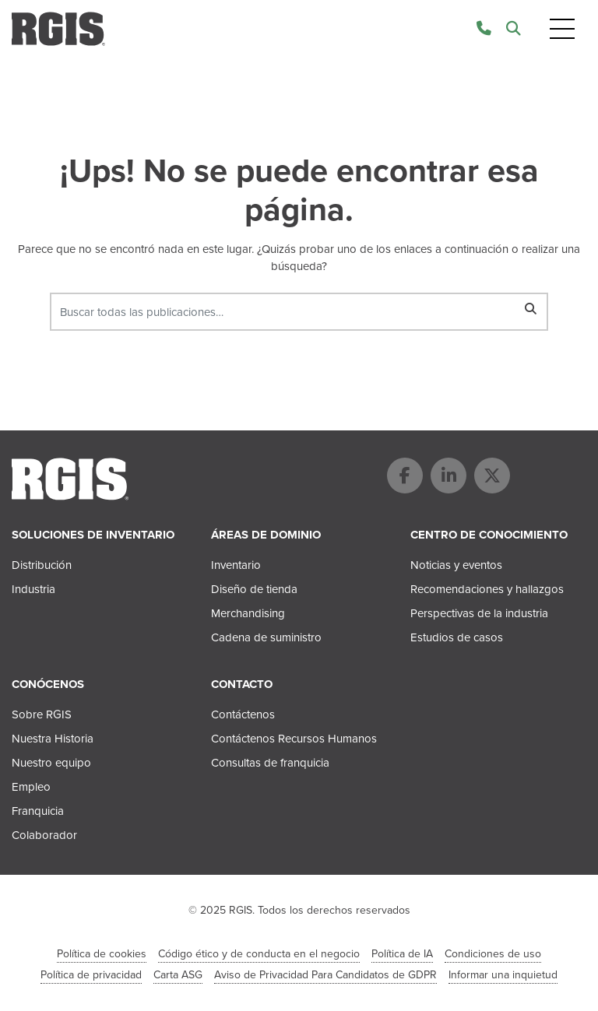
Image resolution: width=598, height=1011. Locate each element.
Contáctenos (243, 714)
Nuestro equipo (51, 762)
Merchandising (248, 613)
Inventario (236, 565)
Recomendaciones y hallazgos (487, 589)
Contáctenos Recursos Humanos (294, 738)
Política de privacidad (91, 975)
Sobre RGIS (42, 714)
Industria (33, 589)
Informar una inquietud (503, 975)
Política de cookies (101, 954)
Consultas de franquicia (270, 762)
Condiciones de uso (493, 954)
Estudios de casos (456, 637)
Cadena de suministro (266, 637)
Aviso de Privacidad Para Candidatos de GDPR (325, 975)
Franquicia (38, 811)
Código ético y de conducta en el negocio (259, 954)
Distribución (42, 565)
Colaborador (44, 835)
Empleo (31, 786)
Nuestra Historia (52, 738)
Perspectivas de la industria (479, 613)
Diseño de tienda (254, 589)
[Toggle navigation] (562, 29)
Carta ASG (177, 975)
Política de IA (402, 954)
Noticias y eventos (456, 565)
